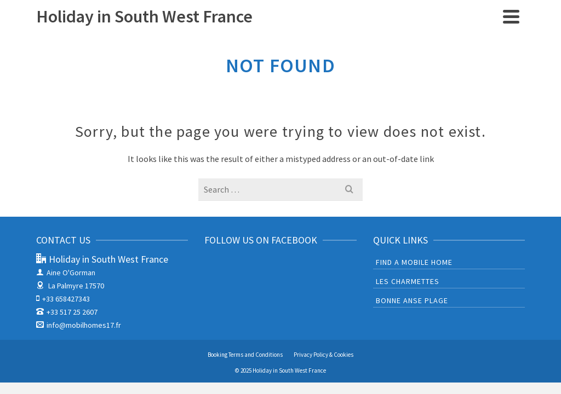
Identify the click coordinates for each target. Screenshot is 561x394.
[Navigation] (511, 16)
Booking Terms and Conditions (245, 354)
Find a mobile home (414, 262)
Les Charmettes (407, 281)
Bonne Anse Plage (412, 300)
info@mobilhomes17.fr (78, 325)
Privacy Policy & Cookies (323, 354)
